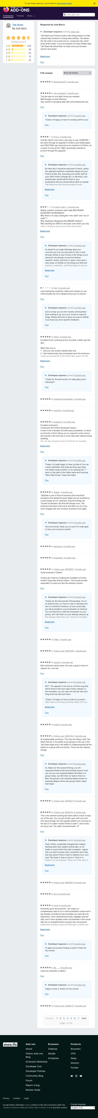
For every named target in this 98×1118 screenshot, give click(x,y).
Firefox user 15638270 (64, 1006)
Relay (74, 1058)
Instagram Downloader (63, 399)
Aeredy (57, 662)
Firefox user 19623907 (63, 883)
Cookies (16, 1098)
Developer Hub (34, 1066)
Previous (50, 1018)
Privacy (6, 1098)
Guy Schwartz (60, 93)
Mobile (51, 1053)
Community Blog (34, 1075)
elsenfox (58, 410)
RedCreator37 (60, 82)
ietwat (56, 725)
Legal (26, 1098)
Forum (29, 1080)
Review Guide (33, 1090)
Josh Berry (21, 28)
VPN (73, 1053)
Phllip (56, 639)
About (29, 1049)
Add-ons (30, 1044)
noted (26, 1105)
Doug (56, 137)
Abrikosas (58, 546)
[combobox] (79, 14)
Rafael (57, 492)
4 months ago (73, 82)
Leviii (56, 905)
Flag (42, 62)
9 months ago (66, 968)
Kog (55, 894)
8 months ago (67, 662)
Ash (55, 288)
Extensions (8, 15)
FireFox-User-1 (60, 207)
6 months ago (68, 410)
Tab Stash (17, 24)
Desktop (52, 1049)
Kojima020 (58, 558)
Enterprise (53, 1058)
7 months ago (80, 569)
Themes (20, 15)
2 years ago (74, 32)
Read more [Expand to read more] (45, 56)
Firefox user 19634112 (63, 812)
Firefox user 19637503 (64, 736)
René (56, 337)
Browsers (76, 1049)
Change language (78, 1104)
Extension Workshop (36, 1061)
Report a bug (33, 1085)
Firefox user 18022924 (63, 569)
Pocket (74, 1067)
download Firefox (64, 3)
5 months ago (73, 207)
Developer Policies (35, 1071)
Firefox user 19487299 (64, 651)
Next (84, 1018)
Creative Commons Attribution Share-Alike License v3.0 (26, 1107)
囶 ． (56, 968)
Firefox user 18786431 (63, 801)
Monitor (75, 1063)
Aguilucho (58, 422)
